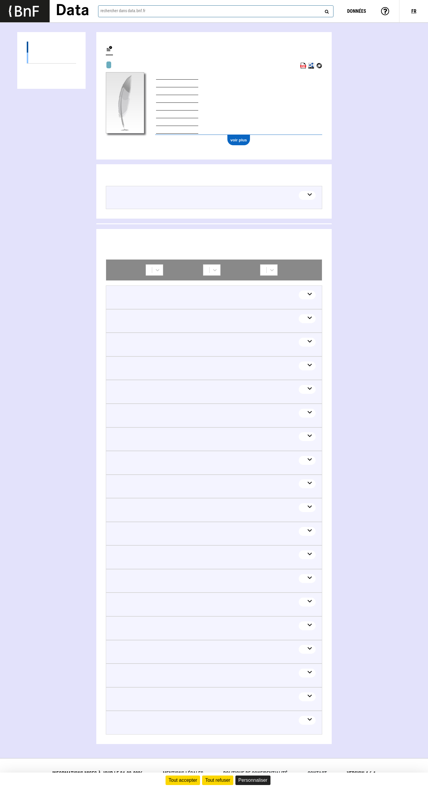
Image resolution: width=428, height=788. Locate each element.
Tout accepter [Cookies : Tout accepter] (183, 780)
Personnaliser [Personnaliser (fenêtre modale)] (253, 780)
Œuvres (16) (51, 47)
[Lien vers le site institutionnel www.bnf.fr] (25, 11)
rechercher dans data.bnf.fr (122, 10)
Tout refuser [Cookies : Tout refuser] (217, 780)
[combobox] (215, 11)
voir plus (238, 140)
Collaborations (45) (51, 69)
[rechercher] (326, 10)
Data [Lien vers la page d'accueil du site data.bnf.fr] (72, 11)
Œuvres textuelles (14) (51, 58)
